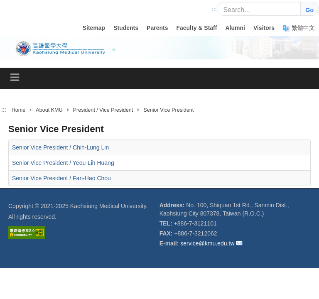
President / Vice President (103, 110)
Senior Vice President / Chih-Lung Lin (60, 147)
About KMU (49, 110)
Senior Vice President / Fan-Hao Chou (61, 178)
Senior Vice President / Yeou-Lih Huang (63, 162)
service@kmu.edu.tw (207, 243)
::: (214, 9)
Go (310, 10)
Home (19, 110)
